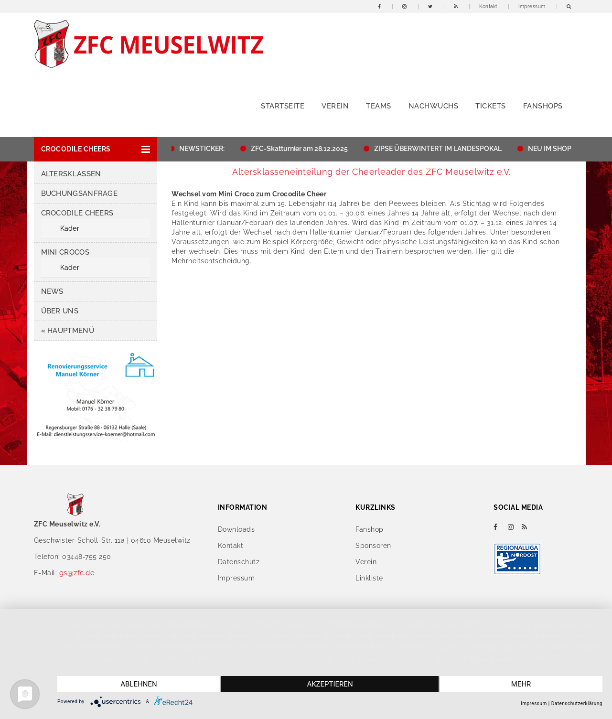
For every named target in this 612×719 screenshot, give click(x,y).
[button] (95, 149)
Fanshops (543, 106)
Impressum (532, 6)
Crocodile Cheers (77, 213)
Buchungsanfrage (79, 193)
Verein (335, 106)
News (52, 291)
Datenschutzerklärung (576, 703)
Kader (69, 228)
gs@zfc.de (77, 573)
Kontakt (488, 6)
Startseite (282, 106)
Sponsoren (373, 545)
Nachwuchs (433, 106)
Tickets (490, 106)
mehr (521, 684)
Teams (378, 106)
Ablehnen (138, 684)
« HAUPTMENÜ (67, 330)
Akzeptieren (330, 684)
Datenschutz (239, 562)
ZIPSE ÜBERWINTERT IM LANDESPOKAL (440, 148)
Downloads (236, 529)
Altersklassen (71, 174)
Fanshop (369, 529)
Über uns (59, 311)
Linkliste (369, 578)
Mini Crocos (65, 252)
